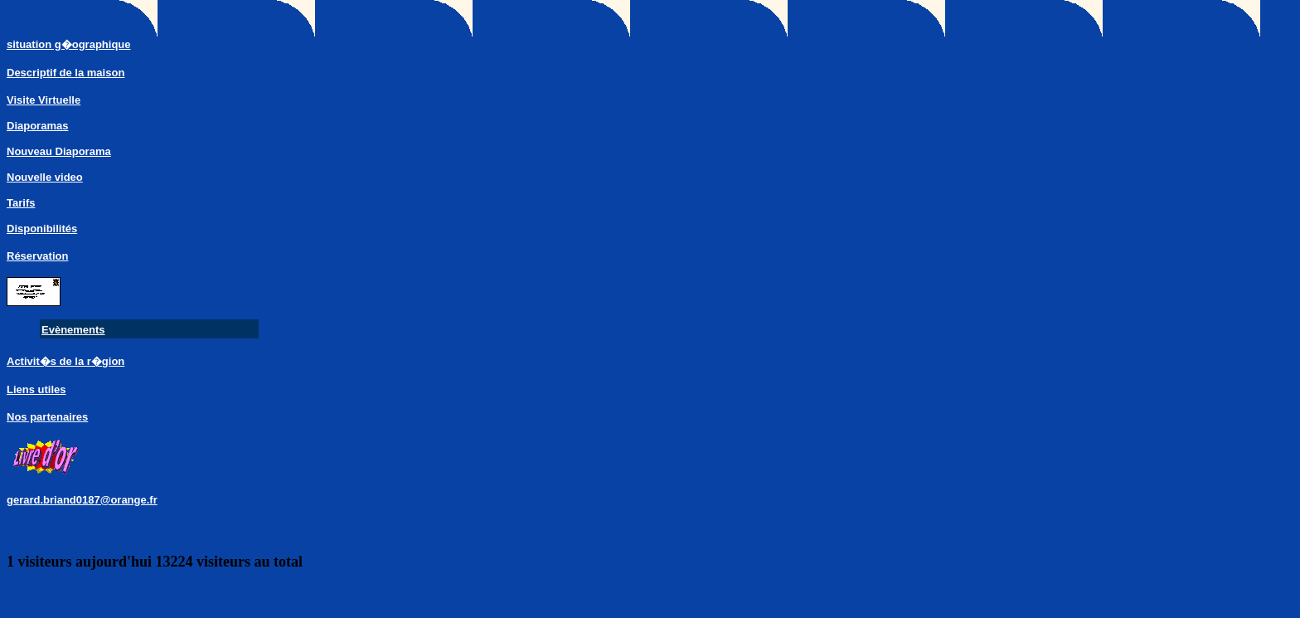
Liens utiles (36, 389)
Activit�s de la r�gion (65, 361)
